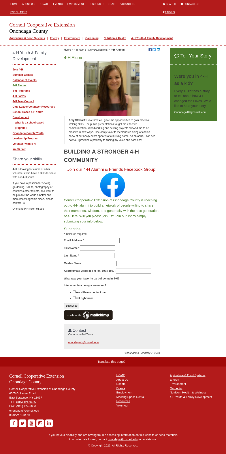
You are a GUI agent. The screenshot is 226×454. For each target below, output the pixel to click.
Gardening (92, 38)
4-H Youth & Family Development (152, 38)
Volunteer (128, 4)
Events (58, 4)
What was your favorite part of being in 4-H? (91, 278)
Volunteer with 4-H (24, 143)
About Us (28, 4)
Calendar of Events (25, 80)
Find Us (170, 12)
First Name (71, 248)
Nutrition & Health (115, 38)
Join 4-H (18, 69)
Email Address (74, 240)
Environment (72, 38)
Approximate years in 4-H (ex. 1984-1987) (89, 270)
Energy (54, 38)
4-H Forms (19, 96)
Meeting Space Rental (130, 397)
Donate (44, 4)
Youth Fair (19, 149)
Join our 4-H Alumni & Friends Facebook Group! (111, 169)
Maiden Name (72, 263)
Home (14, 4)
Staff (112, 4)
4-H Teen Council (23, 101)
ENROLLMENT (18, 12)
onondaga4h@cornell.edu (83, 342)
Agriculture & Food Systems (27, 38)
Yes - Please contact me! (91, 292)
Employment (75, 4)
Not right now (84, 298)
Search (171, 4)
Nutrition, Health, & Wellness (188, 392)
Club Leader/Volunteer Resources (34, 106)
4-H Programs (21, 90)
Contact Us (191, 4)
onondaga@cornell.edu (24, 410)
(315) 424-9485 (26, 402)
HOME (120, 375)
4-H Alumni (19, 85)
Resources (96, 4)
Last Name (71, 255)
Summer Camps (23, 74)
